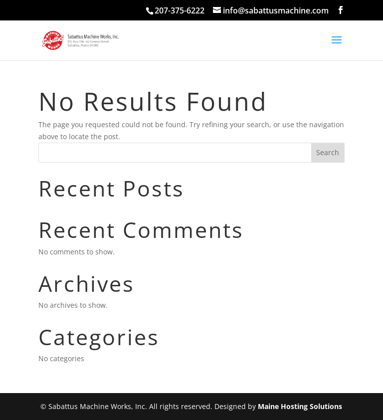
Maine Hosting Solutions (300, 406)
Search (327, 152)
